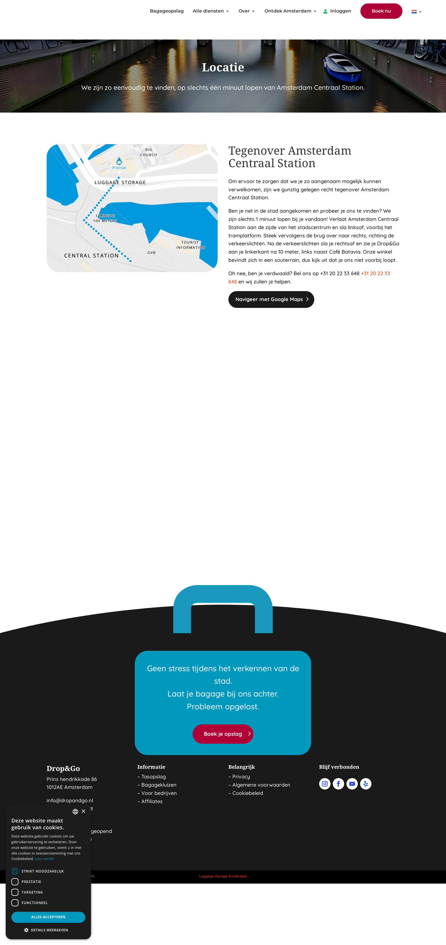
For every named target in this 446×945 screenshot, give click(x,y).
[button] (48, 930)
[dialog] (48, 872)
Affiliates (152, 785)
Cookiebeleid (247, 777)
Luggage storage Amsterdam (223, 860)
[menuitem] (417, 13)
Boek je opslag (223, 717)
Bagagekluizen (159, 768)
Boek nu (381, 11)
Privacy (241, 760)
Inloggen (340, 11)
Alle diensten (208, 11)
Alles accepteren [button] (48, 917)
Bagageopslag (167, 11)
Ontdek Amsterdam (288, 11)
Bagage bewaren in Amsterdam (260, 790)
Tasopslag (153, 760)
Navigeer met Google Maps (269, 283)
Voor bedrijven (159, 777)
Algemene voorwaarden (261, 768)
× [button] (83, 811)
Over (244, 11)
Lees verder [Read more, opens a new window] (45, 858)
